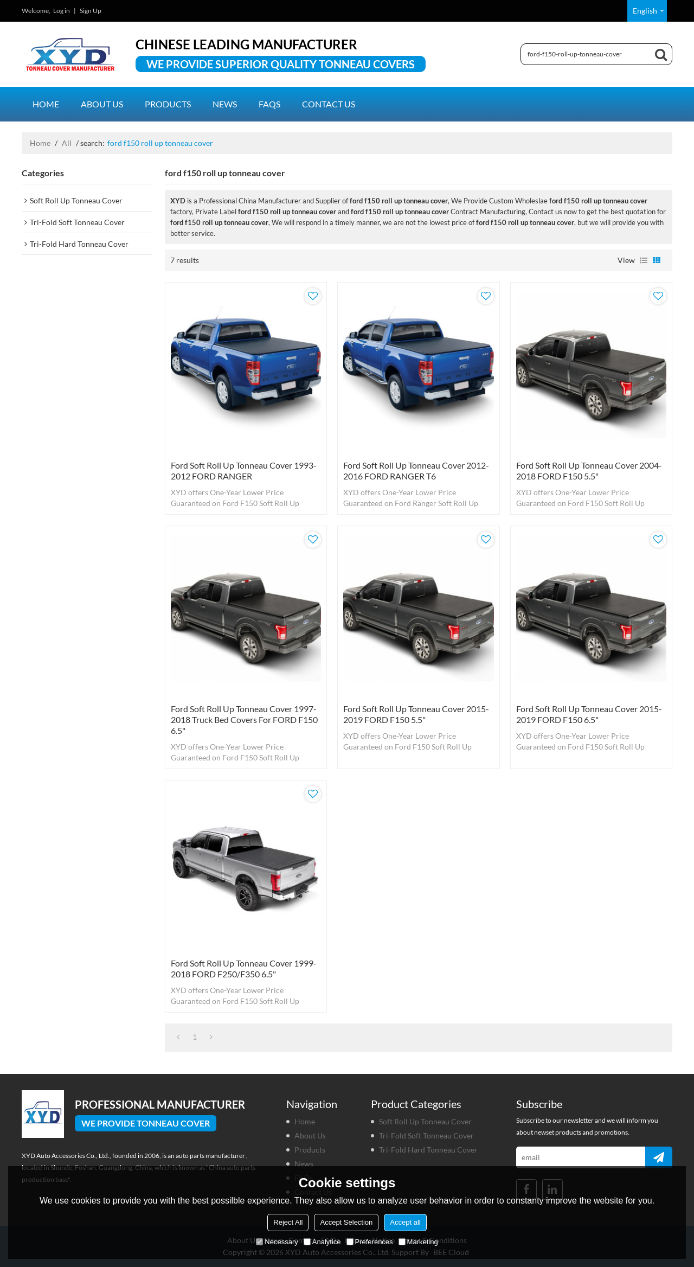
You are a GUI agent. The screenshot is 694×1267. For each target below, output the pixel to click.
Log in (61, 11)
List (643, 260)
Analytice (322, 1242)
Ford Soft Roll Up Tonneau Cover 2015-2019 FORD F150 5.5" (416, 714)
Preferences (369, 1242)
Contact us (328, 104)
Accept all (405, 1222)
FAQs (269, 104)
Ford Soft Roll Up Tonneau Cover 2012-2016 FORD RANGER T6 (416, 470)
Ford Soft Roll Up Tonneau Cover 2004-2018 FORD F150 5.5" (589, 470)
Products (168, 104)
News (225, 104)
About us (102, 104)
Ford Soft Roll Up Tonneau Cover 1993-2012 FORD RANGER (244, 470)
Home (46, 104)
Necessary (277, 1242)
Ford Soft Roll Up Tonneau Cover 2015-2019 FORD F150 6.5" (589, 714)
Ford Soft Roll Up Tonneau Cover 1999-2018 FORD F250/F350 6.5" (244, 968)
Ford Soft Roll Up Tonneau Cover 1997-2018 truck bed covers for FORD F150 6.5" (244, 719)
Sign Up (90, 11)
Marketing (418, 1242)
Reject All (288, 1222)
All (67, 143)
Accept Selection (346, 1222)
